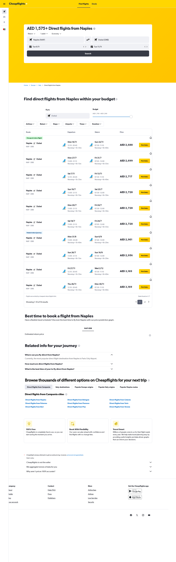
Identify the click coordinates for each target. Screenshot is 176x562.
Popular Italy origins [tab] (111, 362)
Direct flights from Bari (39, 382)
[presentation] (99, 29)
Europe (37, 85)
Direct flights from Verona (124, 382)
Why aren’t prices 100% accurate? (94, 446)
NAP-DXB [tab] (92, 303)
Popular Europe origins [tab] (88, 362)
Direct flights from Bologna (83, 375)
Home (30, 85)
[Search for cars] (4, 16)
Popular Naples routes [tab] (133, 362)
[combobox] (36, 33)
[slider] (135, 116)
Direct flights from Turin (123, 378)
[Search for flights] (4, 11)
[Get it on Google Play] (141, 466)
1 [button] (144, 277)
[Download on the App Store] (141, 472)
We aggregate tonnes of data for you (94, 441)
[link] (137, 490)
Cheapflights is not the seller (94, 437)
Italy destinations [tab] (67, 362)
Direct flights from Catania (124, 375)
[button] (4, 4)
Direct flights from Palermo (40, 378)
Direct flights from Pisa (81, 382)
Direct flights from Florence (83, 378)
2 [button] (149, 277)
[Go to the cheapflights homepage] (18, 4)
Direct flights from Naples (40, 375)
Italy (44, 85)
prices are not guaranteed (79, 430)
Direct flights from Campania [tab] (43, 362)
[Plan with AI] (4, 22)
